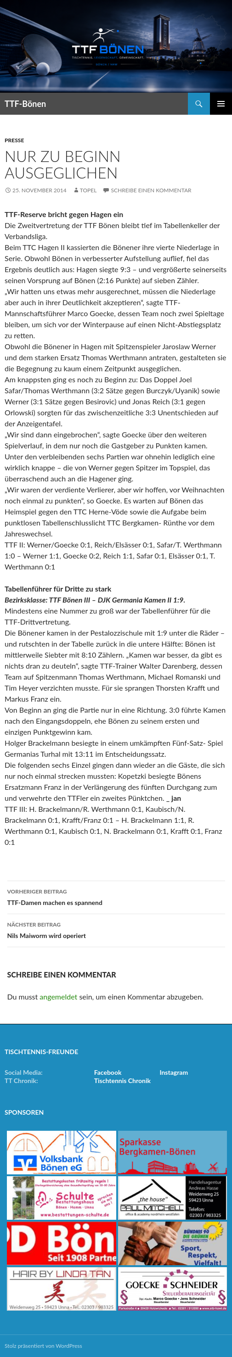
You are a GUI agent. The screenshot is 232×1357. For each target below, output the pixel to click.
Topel (88, 190)
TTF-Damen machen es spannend (116, 896)
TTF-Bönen (25, 104)
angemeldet (58, 996)
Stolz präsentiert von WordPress (43, 1345)
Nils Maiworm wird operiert (116, 929)
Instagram (173, 1072)
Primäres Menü (221, 104)
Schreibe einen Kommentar (151, 190)
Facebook (108, 1072)
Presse (14, 140)
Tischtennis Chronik (122, 1080)
